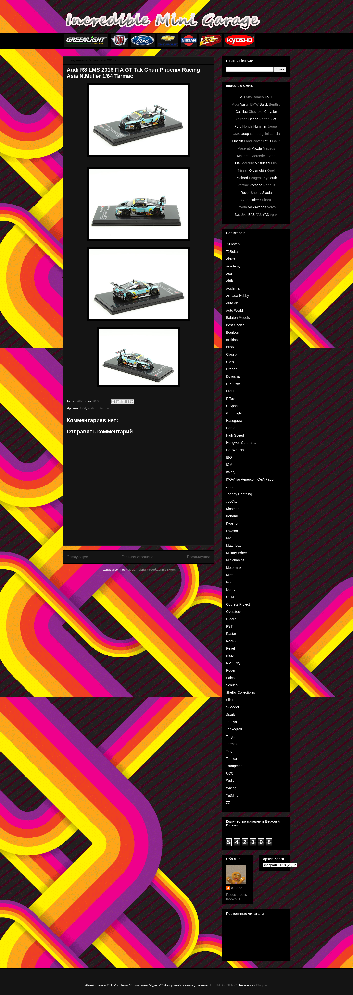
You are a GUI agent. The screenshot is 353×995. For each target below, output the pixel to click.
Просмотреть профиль (236, 896)
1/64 (83, 408)
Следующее (77, 557)
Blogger (261, 985)
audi (91, 408)
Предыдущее (198, 557)
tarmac (105, 408)
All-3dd (236, 888)
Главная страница (137, 557)
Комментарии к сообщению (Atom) (151, 569)
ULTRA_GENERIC (223, 985)
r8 (97, 408)
